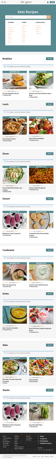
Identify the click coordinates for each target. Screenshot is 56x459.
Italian (23, 42)
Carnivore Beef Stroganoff (37, 188)
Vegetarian (38, 33)
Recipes (17, 436)
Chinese (24, 31)
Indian (23, 40)
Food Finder (5, 443)
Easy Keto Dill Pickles (35, 425)
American (24, 25)
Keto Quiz (5, 439)
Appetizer (10, 27)
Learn (4, 436)
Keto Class (28, 439)
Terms (42, 456)
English (24, 35)
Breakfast (10, 29)
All (8, 25)
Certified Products (45, 443)
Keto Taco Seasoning (9, 285)
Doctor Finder (6, 445)
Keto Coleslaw (33, 380)
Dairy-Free (38, 27)
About (42, 436)
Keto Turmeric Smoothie (10, 328)
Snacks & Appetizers (19, 447)
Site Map (51, 456)
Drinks (9, 37)
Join (52, 2)
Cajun (23, 29)
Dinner (9, 35)
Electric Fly (10, 457)
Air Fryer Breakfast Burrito (11, 93)
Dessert (10, 33)
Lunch (9, 40)
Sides (9, 42)
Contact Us (43, 439)
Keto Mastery (29, 438)
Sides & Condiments (19, 448)
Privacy (38, 456)
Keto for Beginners (7, 438)
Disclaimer (47, 456)
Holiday (10, 39)
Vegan (37, 31)
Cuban (23, 33)
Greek (23, 39)
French (23, 37)
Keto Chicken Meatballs (36, 138)
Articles (4, 447)
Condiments (11, 31)
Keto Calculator (6, 441)
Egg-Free (38, 29)
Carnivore (38, 25)
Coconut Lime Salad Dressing (38, 285)
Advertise (34, 456)
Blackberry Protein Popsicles (12, 233)
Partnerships (44, 441)
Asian (23, 27)
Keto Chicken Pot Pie (9, 139)
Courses (28, 436)
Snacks (4, 231)
